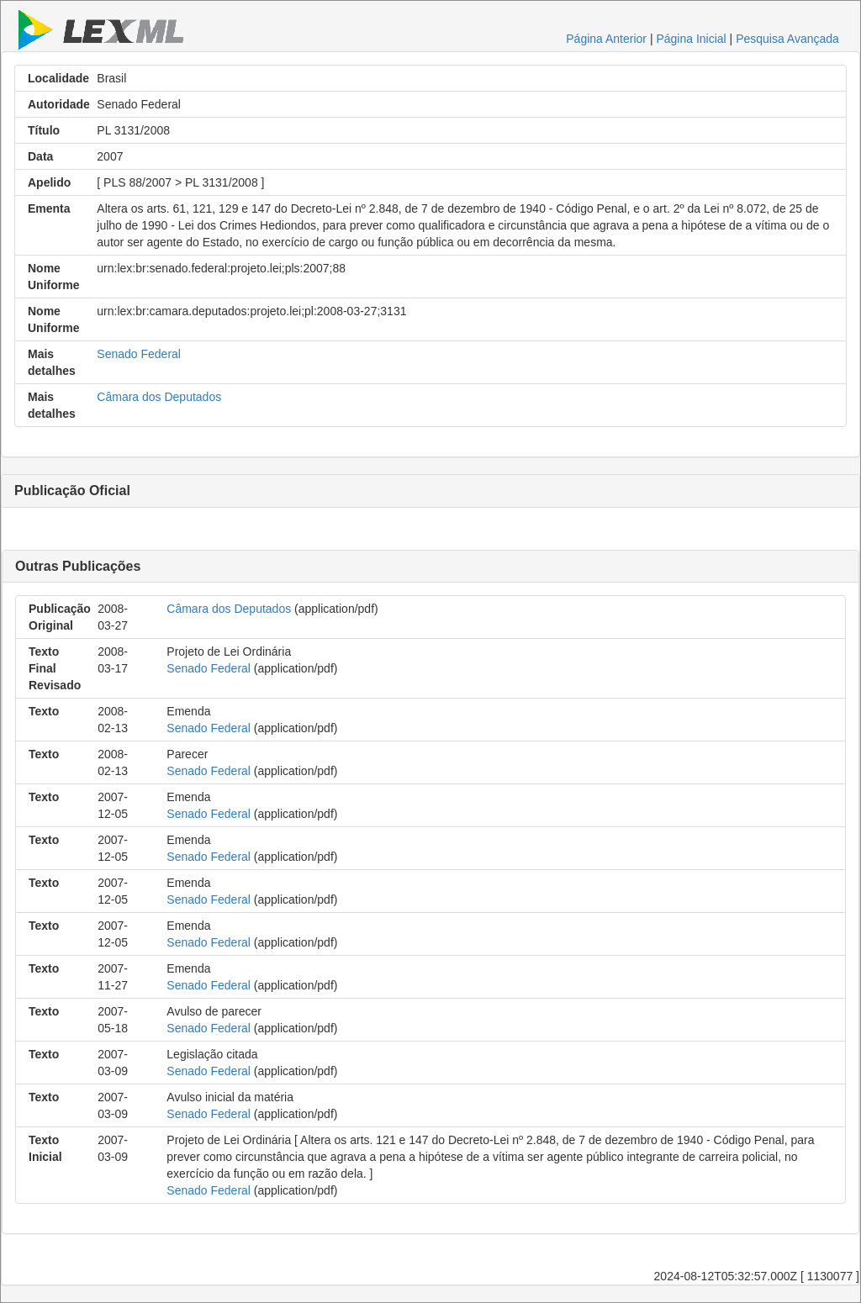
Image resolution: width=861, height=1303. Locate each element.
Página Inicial (691, 38)
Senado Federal (139, 354)
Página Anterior (606, 38)
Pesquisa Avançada (787, 38)
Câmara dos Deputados (159, 397)
